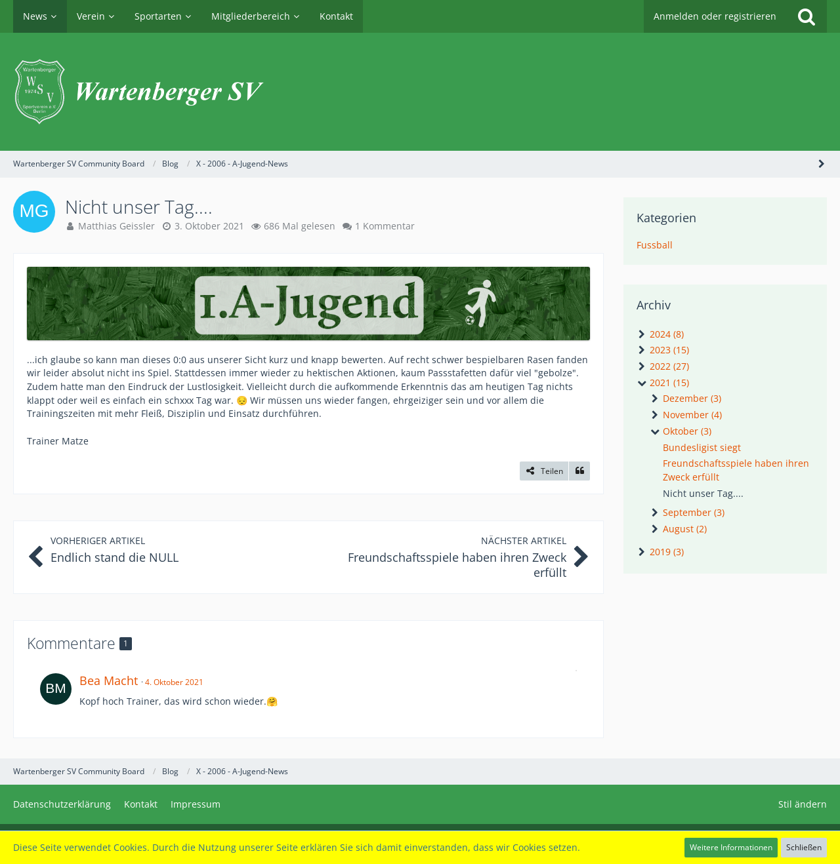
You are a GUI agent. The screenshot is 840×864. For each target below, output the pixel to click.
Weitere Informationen (731, 847)
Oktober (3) (680, 431)
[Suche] (806, 16)
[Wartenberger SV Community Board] (420, 91)
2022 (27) (663, 366)
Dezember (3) (685, 398)
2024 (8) (660, 334)
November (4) (686, 414)
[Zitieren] (579, 471)
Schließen (804, 847)
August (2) (678, 528)
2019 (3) (660, 551)
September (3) (687, 512)
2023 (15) (663, 350)
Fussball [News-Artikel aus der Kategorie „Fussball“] (655, 245)
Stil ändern (802, 804)
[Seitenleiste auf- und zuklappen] (821, 163)
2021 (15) (663, 382)
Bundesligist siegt (702, 447)
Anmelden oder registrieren (715, 16)
